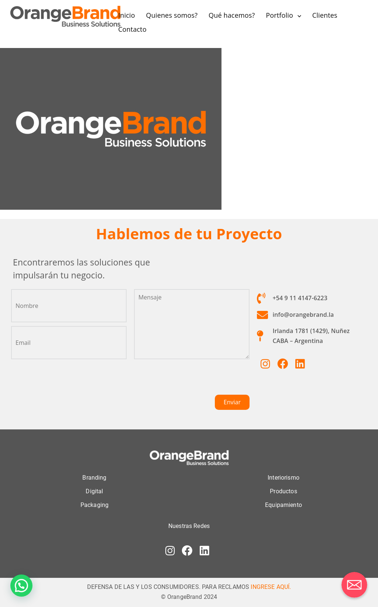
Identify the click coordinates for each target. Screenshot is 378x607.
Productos (283, 490)
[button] (21, 586)
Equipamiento (283, 504)
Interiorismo (283, 477)
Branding (94, 477)
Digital (94, 490)
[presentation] (190, 380)
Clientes (324, 15)
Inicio (126, 15)
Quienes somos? (172, 15)
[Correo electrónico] (354, 585)
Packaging (94, 504)
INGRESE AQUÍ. (271, 586)
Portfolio (279, 15)
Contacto (132, 29)
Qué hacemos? (232, 15)
